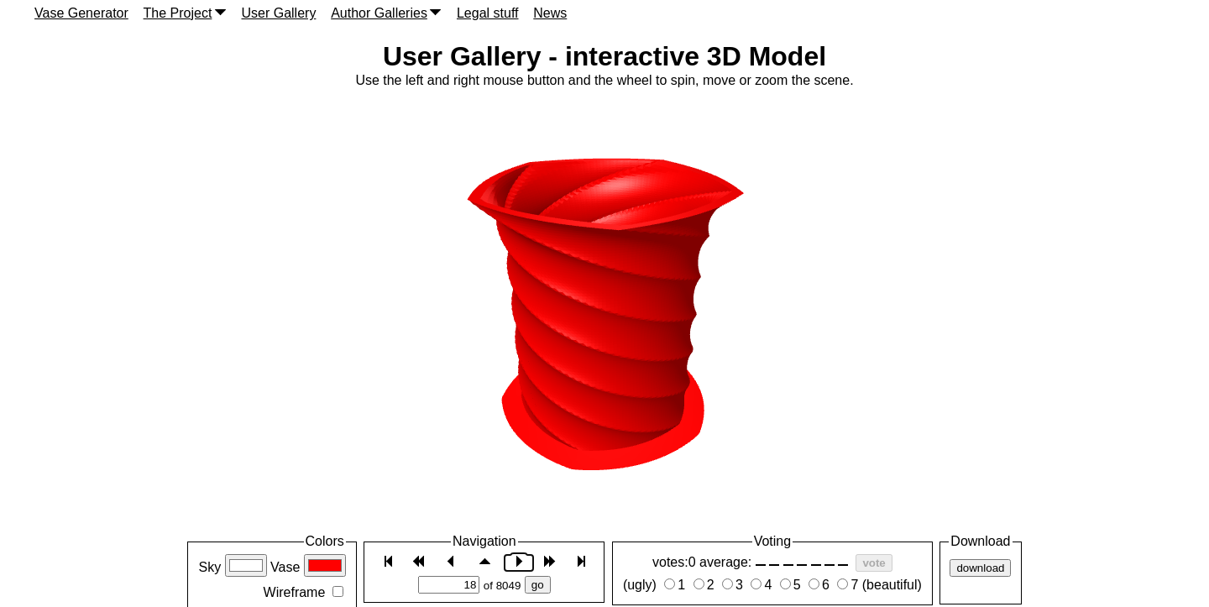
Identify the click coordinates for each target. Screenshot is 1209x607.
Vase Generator (81, 13)
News (550, 13)
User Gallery (278, 13)
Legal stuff (488, 13)
